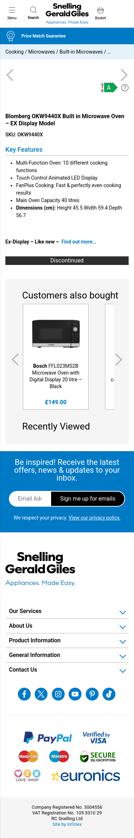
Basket (100, 13)
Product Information (35, 640)
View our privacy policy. (94, 518)
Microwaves (41, 52)
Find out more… (78, 242)
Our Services (25, 611)
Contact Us (23, 669)
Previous (14, 359)
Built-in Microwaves (81, 52)
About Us (21, 625)
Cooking (14, 52)
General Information (34, 655)
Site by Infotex (66, 824)
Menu (12, 13)
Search (33, 13)
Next (120, 359)
